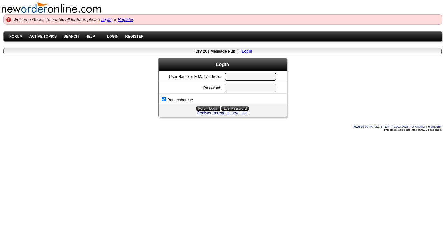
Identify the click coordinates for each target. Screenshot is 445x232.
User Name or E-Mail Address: (195, 76)
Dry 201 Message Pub (215, 51)
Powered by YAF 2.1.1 (367, 126)
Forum (16, 36)
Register (125, 19)
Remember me (180, 100)
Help (90, 36)
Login (106, 19)
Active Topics (43, 36)
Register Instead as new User (222, 113)
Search (71, 36)
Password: (212, 88)
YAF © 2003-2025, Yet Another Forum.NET (413, 126)
